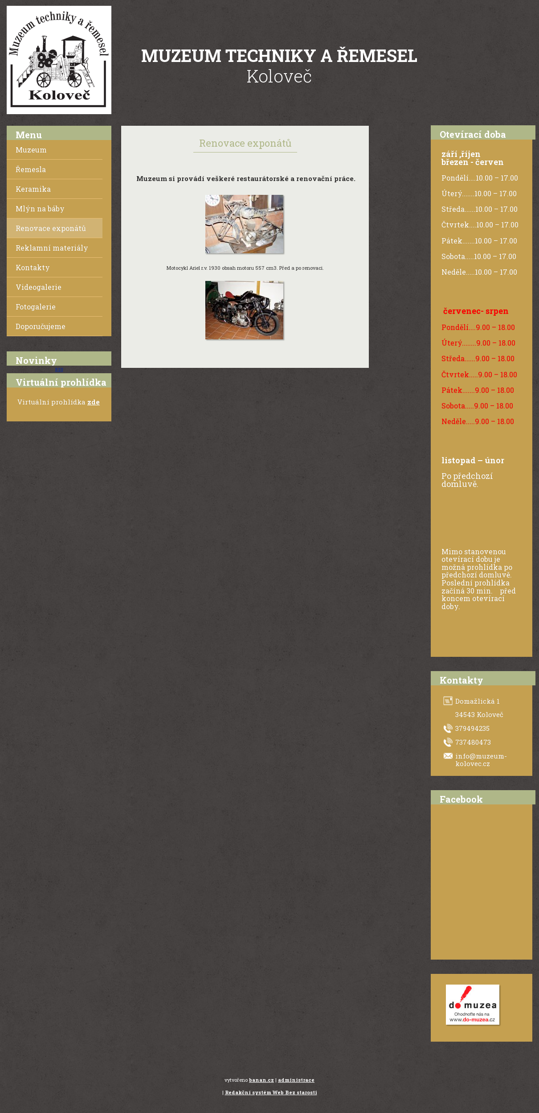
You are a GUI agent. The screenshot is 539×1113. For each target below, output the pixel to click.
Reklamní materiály (52, 247)
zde (93, 401)
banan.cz (261, 1079)
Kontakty (33, 267)
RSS (59, 369)
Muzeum (31, 149)
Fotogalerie (36, 306)
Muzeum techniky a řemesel (279, 55)
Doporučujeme (40, 326)
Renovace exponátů (51, 228)
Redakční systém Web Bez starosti (271, 1092)
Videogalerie (38, 287)
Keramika (33, 189)
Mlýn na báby (40, 208)
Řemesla (31, 169)
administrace (296, 1079)
